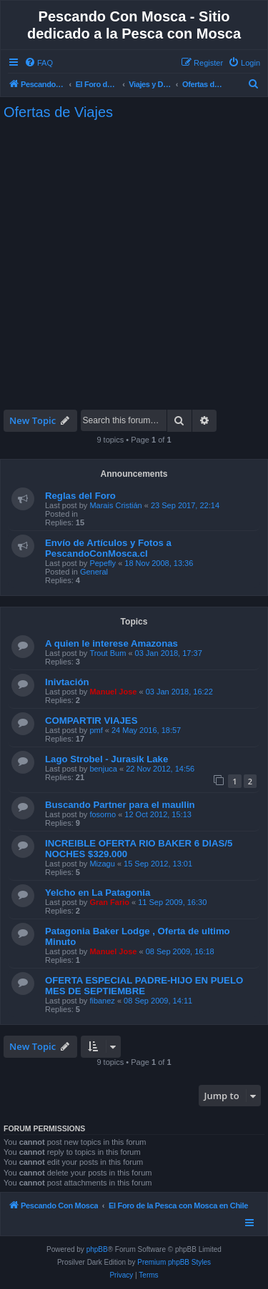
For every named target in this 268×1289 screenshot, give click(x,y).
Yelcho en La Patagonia (97, 892)
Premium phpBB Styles (174, 1262)
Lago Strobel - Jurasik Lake (106, 759)
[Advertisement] (134, 265)
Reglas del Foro (80, 495)
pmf (95, 730)
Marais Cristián (115, 505)
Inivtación (67, 682)
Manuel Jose (113, 691)
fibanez (101, 1000)
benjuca (103, 768)
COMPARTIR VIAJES (91, 720)
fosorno (102, 814)
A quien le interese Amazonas (111, 643)
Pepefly (102, 563)
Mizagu (101, 863)
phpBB (97, 1249)
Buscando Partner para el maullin (120, 804)
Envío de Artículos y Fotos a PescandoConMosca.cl (108, 548)
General (94, 571)
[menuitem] (38, 62)
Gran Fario (109, 902)
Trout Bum (107, 653)
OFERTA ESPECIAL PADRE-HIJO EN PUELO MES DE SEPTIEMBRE (144, 985)
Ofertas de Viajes (58, 112)
